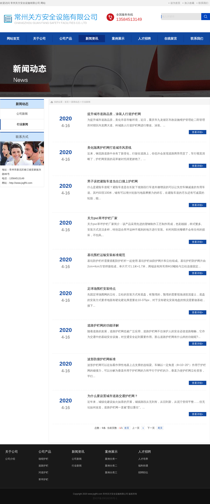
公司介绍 (10, 458)
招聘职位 (143, 472)
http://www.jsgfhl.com (20, 182)
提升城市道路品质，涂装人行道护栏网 (114, 114)
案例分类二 (111, 465)
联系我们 (203, 3)
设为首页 (175, 3)
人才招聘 (144, 451)
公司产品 (44, 451)
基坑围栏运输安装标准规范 (106, 255)
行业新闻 (22, 124)
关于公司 (11, 451)
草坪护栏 (43, 479)
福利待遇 (143, 465)
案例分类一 (111, 458)
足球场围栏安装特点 (101, 288)
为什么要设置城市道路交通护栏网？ (112, 396)
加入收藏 (189, 3)
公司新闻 (22, 113)
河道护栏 (43, 472)
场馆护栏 (43, 458)
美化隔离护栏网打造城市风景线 (109, 147)
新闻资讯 (78, 451)
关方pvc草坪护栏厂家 (102, 218)
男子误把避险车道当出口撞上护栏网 (112, 181)
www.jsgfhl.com (95, 494)
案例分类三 (111, 472)
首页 (67, 102)
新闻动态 (75, 102)
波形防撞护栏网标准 (101, 359)
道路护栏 (43, 465)
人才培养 (143, 458)
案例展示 (111, 451)
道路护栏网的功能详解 (103, 325)
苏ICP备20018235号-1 (105, 498)
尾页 (160, 428)
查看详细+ (197, 132)
